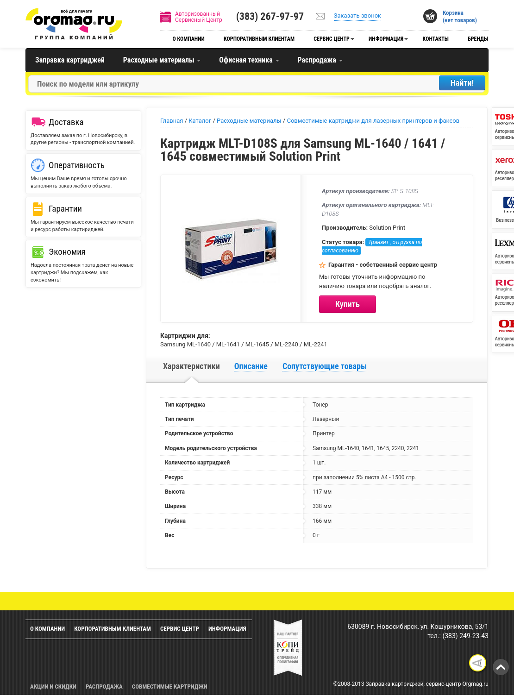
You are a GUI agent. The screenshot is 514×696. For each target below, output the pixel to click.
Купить (347, 304)
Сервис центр (331, 39)
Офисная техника (249, 60)
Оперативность (77, 165)
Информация (386, 39)
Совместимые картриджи (169, 686)
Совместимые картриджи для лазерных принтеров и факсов (373, 120)
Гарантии (65, 208)
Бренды (478, 39)
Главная (171, 120)
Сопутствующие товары (324, 366)
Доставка (66, 122)
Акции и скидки (53, 686)
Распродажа (320, 60)
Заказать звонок (357, 15)
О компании (188, 39)
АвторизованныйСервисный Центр (198, 17)
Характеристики (191, 366)
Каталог (199, 120)
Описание (251, 366)
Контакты (436, 39)
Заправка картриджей (70, 60)
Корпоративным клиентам (259, 39)
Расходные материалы (162, 60)
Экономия (67, 251)
